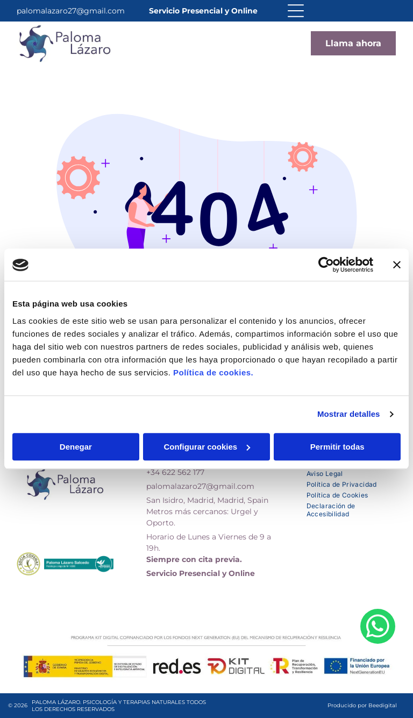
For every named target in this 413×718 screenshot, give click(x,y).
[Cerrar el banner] (397, 265)
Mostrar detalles (348, 414)
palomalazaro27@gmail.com (71, 11)
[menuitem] (351, 472)
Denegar (76, 446)
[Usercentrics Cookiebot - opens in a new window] (326, 265)
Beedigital (382, 705)
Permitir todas (337, 446)
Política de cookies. (213, 372)
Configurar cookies (206, 446)
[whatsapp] (377, 683)
